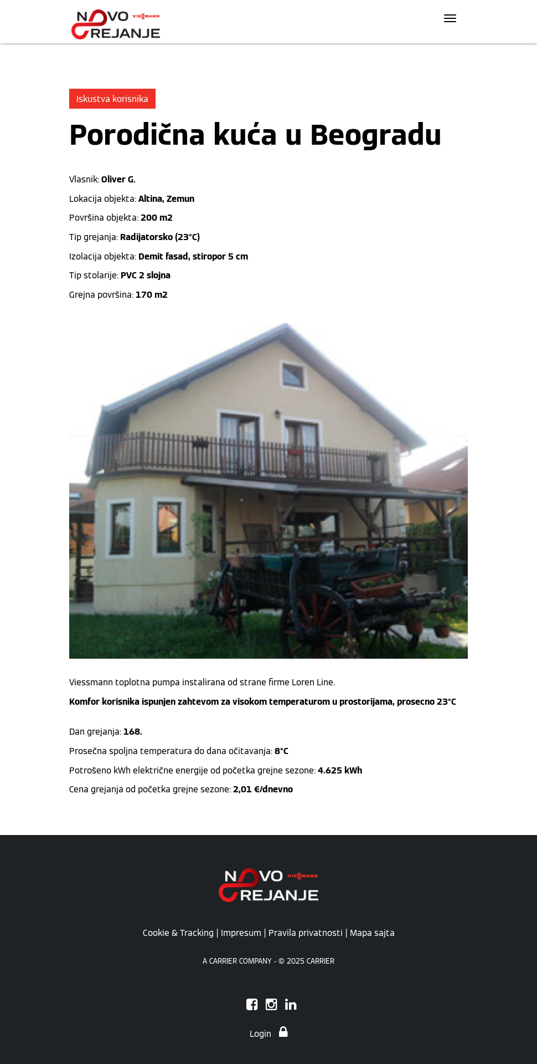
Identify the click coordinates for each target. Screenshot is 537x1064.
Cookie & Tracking (178, 932)
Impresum (241, 932)
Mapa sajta (372, 932)
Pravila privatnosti (305, 932)
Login (268, 1033)
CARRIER (320, 961)
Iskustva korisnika (112, 98)
